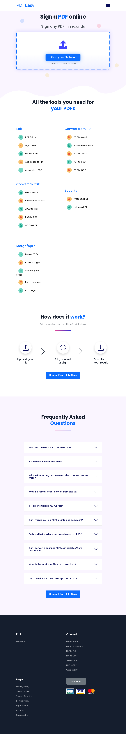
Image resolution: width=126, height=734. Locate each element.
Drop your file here (63, 57)
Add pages (27, 290)
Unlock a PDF (77, 207)
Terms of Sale (22, 691)
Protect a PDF (77, 199)
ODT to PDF (27, 225)
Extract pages (29, 262)
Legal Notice (22, 705)
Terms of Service (24, 696)
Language (75, 681)
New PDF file (28, 153)
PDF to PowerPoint (80, 145)
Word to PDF (28, 192)
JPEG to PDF (28, 209)
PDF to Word (77, 137)
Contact (20, 710)
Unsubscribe (22, 715)
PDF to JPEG (77, 153)
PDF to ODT (76, 170)
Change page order (28, 272)
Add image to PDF (31, 162)
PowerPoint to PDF (31, 200)
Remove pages (29, 282)
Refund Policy (22, 701)
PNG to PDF (27, 217)
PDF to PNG (76, 162)
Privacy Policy (22, 686)
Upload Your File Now (63, 375)
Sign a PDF (27, 145)
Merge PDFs (28, 254)
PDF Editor (27, 137)
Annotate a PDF (30, 170)
